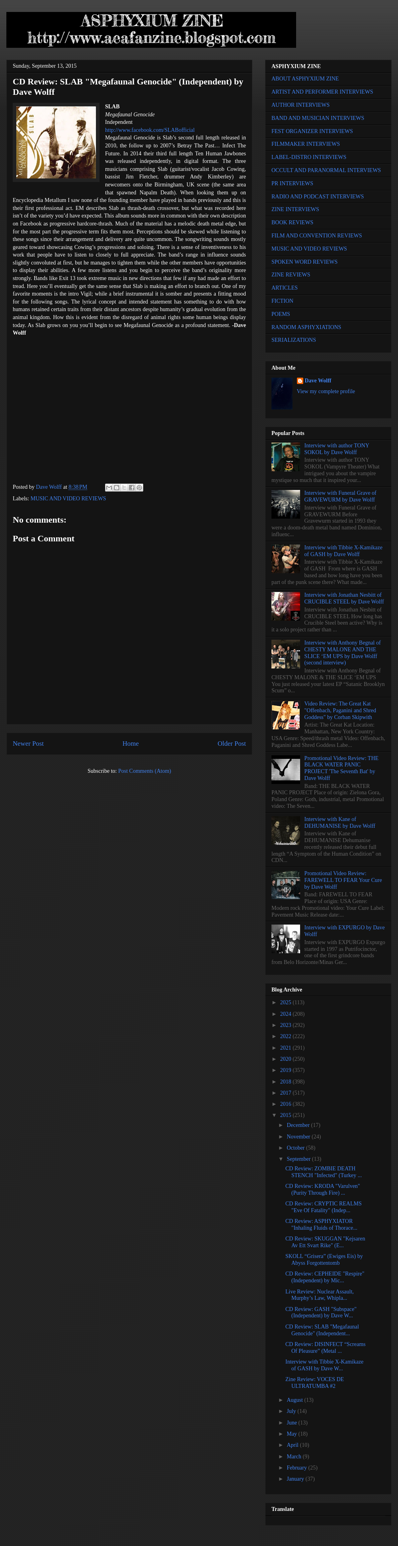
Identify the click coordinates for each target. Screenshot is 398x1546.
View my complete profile (326, 391)
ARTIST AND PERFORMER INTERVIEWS (322, 92)
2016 (286, 1104)
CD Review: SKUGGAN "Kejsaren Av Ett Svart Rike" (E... (325, 1242)
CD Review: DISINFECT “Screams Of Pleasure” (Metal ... (325, 1347)
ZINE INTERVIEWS (295, 209)
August (295, 1400)
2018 (286, 1082)
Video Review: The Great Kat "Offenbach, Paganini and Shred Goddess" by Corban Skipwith (340, 710)
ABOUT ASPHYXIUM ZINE (305, 79)
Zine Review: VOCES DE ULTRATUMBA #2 (314, 1382)
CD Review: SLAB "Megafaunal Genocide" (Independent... (322, 1330)
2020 (286, 1059)
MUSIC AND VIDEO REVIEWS (68, 499)
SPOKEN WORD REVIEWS (304, 262)
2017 (286, 1093)
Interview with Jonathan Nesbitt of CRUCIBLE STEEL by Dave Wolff (344, 598)
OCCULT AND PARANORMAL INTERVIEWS (326, 170)
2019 (286, 1070)
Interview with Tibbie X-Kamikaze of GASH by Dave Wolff (343, 551)
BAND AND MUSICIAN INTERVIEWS (317, 118)
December (299, 1125)
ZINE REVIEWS (290, 275)
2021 (286, 1048)
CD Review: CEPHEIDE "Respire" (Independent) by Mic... (324, 1277)
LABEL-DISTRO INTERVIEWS (308, 157)
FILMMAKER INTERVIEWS (305, 144)
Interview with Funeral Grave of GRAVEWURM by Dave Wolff (340, 496)
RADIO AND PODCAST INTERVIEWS (317, 197)
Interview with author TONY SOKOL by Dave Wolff (336, 449)
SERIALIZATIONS (293, 340)
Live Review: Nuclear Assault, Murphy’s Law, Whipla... (319, 1295)
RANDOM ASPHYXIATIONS (306, 327)
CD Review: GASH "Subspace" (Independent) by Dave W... (321, 1312)
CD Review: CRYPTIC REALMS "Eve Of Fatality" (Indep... (323, 1207)
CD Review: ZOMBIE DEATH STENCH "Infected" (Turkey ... (323, 1172)
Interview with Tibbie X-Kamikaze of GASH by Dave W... (324, 1365)
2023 (286, 1025)
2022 (286, 1036)
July (292, 1411)
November (299, 1137)
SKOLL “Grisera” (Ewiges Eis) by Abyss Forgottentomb (324, 1259)
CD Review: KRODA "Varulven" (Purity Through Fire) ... (322, 1189)
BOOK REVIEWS (292, 222)
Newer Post (28, 743)
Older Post (232, 743)
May (292, 1434)
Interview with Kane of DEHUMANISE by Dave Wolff (339, 822)
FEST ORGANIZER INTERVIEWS (312, 131)
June (292, 1423)
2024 (286, 1014)
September (299, 1159)
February (297, 1468)
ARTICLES (284, 288)
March (294, 1457)
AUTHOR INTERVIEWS (300, 105)
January (296, 1479)
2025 (286, 1002)
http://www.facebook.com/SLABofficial (150, 130)
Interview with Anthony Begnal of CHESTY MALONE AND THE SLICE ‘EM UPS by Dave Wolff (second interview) (342, 653)
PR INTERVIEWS (292, 183)
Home (131, 743)
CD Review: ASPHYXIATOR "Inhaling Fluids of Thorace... (321, 1224)
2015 (286, 1115)
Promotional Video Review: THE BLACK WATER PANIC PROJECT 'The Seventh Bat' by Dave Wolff (341, 768)
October (296, 1148)
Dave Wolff (318, 381)
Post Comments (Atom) (144, 771)
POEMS (280, 314)
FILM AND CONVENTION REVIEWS (316, 236)
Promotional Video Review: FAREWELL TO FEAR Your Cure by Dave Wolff (343, 880)
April (293, 1445)
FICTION (282, 301)
